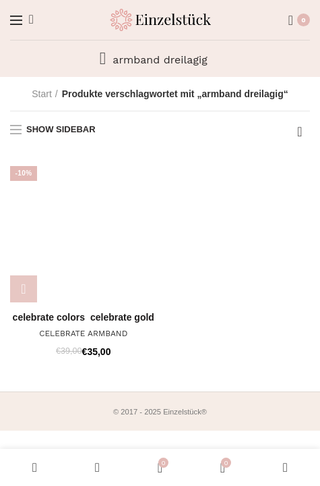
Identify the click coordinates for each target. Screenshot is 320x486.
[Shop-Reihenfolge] (300, 132)
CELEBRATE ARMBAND (83, 333)
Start (42, 93)
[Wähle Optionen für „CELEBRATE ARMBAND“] (23, 288)
